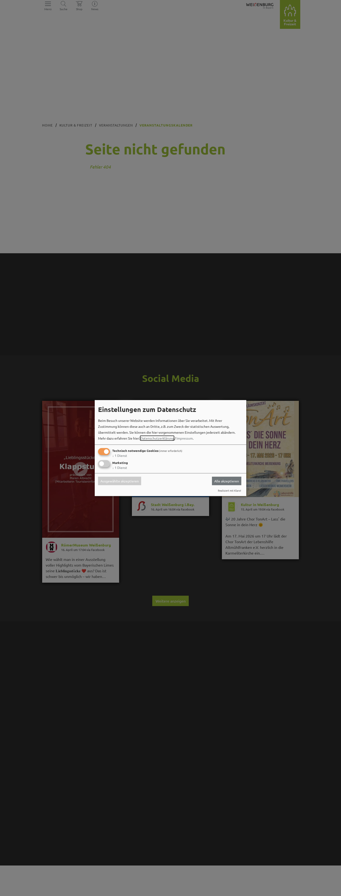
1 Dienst (119, 455)
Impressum (184, 438)
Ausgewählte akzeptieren (119, 481)
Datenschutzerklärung (157, 438)
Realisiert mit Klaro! (229, 490)
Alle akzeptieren (226, 481)
